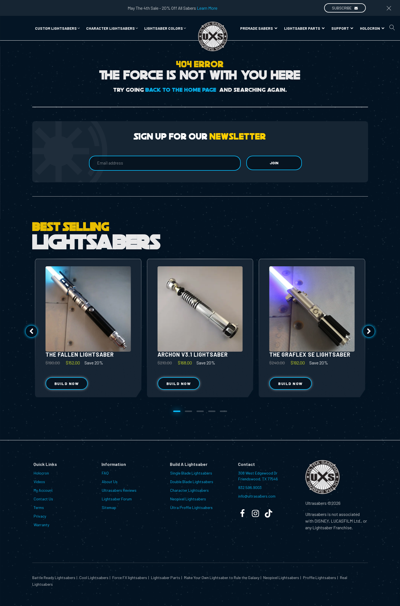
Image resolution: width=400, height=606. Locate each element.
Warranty (41, 524)
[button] (57, 28)
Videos (39, 481)
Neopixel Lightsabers (188, 498)
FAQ (105, 473)
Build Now (178, 383)
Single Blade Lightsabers (191, 473)
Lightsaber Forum (117, 498)
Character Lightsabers (189, 490)
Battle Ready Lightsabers (53, 577)
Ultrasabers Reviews (119, 490)
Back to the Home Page (181, 90)
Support (342, 28)
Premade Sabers (258, 28)
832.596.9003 (250, 487)
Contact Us (43, 498)
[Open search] (392, 27)
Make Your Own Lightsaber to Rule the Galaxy (221, 577)
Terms (39, 507)
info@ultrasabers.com (256, 496)
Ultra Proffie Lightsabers (191, 507)
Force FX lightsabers (129, 577)
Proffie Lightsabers (319, 577)
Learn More (207, 8)
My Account (43, 490)
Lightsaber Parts (304, 28)
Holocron (372, 28)
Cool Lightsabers (93, 577)
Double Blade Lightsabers (191, 481)
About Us (110, 481)
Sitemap (109, 507)
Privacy (40, 516)
